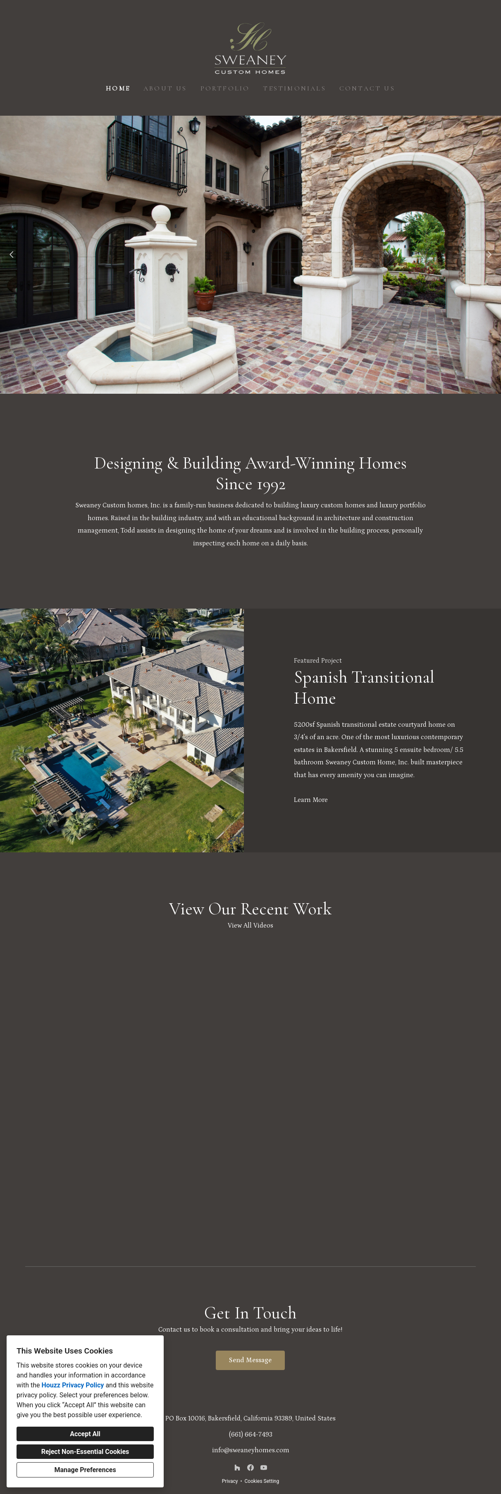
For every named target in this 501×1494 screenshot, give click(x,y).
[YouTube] (263, 1467)
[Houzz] (237, 1467)
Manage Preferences (85, 1470)
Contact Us (367, 88)
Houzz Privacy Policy (72, 1385)
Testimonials (294, 88)
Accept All (85, 1434)
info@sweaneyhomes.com (250, 1450)
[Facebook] (250, 1467)
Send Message (250, 1360)
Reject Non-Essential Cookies (85, 1452)
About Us (165, 88)
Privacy (230, 1481)
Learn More (311, 800)
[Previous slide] (11, 254)
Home (118, 88)
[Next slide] (489, 254)
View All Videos (250, 925)
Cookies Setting (262, 1481)
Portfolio (225, 88)
